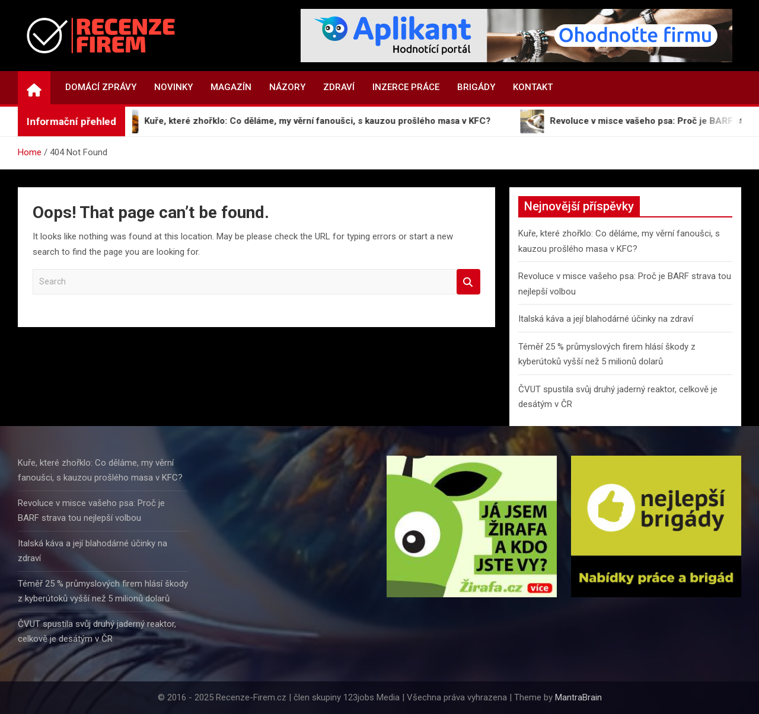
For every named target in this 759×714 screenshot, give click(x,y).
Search (468, 281)
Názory (287, 87)
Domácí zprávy (100, 87)
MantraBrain (578, 697)
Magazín (231, 87)
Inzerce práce (405, 87)
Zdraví (339, 87)
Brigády (476, 87)
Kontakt (533, 87)
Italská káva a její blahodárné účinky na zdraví (605, 318)
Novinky (173, 87)
